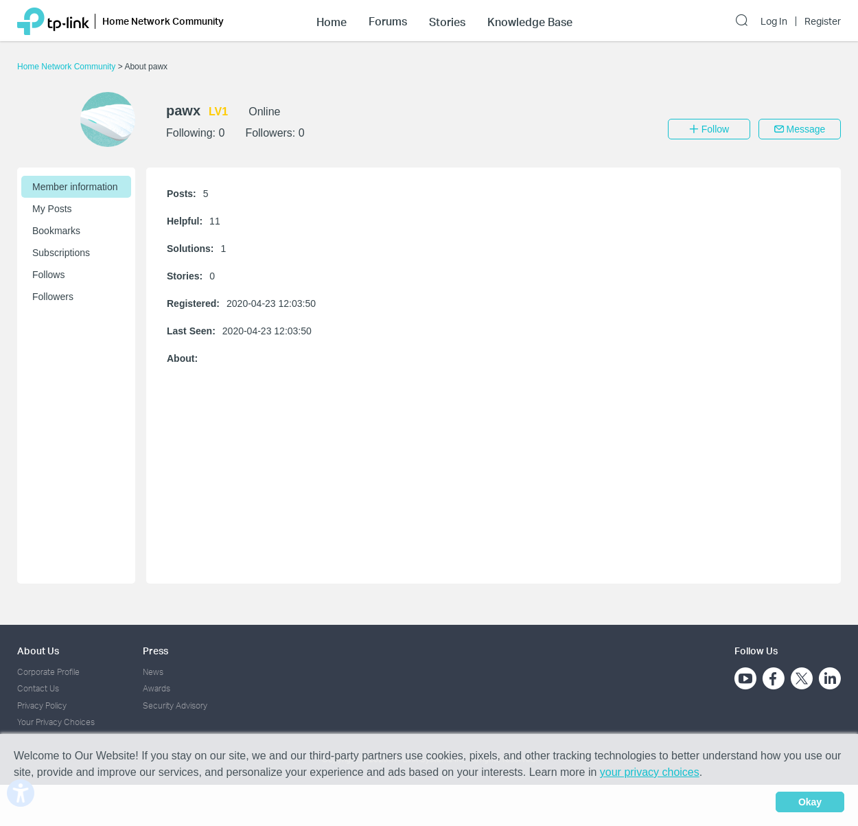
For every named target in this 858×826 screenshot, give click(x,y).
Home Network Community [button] (163, 21)
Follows (48, 274)
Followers (52, 296)
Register (822, 21)
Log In (774, 21)
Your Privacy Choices (56, 722)
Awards (156, 688)
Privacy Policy (42, 705)
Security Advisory (175, 705)
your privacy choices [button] (649, 772)
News (153, 672)
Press (155, 650)
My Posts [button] (52, 208)
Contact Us (38, 688)
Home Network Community (67, 66)
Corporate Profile (48, 672)
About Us (38, 650)
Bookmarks (56, 230)
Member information (75, 186)
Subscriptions (61, 252)
